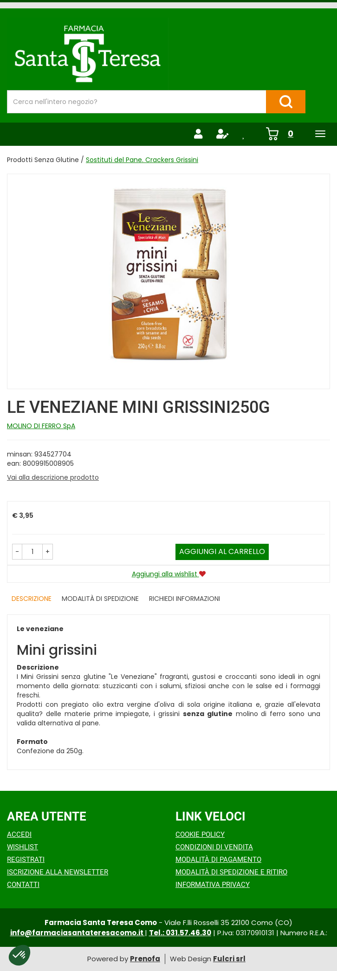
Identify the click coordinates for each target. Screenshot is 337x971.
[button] (17, 552)
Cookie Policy (200, 834)
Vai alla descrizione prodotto (53, 477)
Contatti (23, 884)
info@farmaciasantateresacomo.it (77, 933)
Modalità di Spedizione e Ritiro (231, 872)
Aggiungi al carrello (222, 551)
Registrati (26, 859)
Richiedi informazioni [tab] (184, 598)
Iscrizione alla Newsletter (57, 872)
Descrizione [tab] (32, 598)
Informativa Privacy (212, 884)
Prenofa (145, 959)
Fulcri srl (229, 959)
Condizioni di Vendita (214, 847)
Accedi (19, 834)
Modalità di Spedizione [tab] (100, 598)
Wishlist (22, 847)
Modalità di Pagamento (218, 859)
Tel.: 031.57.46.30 (180, 933)
